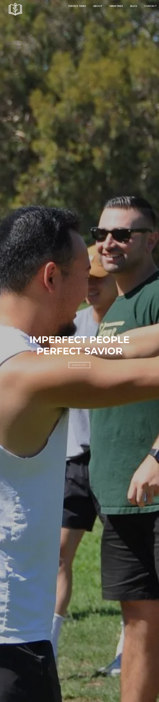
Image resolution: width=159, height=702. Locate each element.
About (97, 6)
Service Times (77, 6)
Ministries (116, 6)
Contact (150, 6)
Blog (133, 6)
